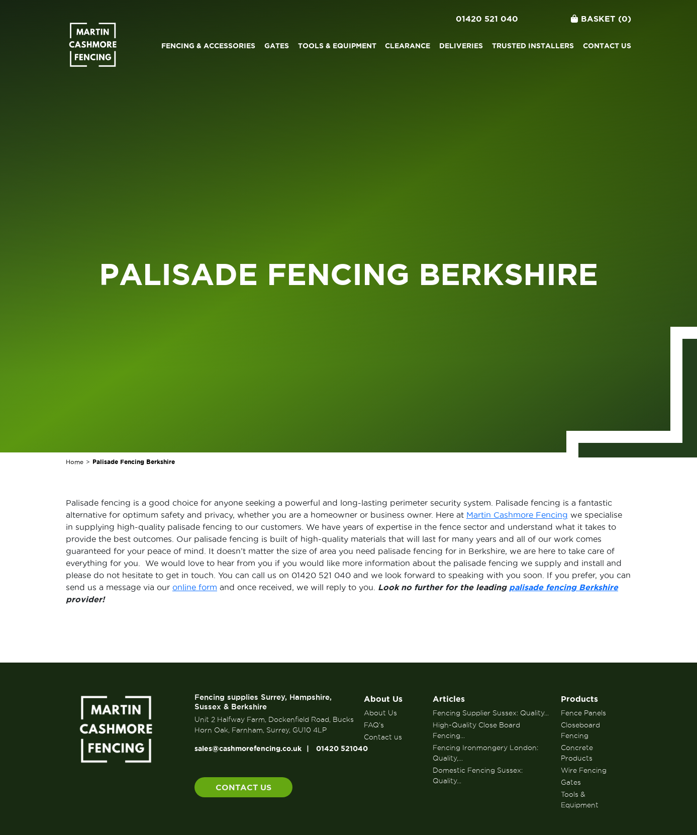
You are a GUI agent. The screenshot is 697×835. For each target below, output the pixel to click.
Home (74, 461)
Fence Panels (583, 713)
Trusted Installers (533, 46)
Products (579, 698)
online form (194, 587)
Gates (276, 46)
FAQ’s (374, 725)
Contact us (607, 46)
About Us (383, 698)
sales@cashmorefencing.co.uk (248, 749)
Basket (601, 19)
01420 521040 (342, 749)
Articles (449, 698)
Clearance (407, 46)
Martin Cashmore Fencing (517, 514)
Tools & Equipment (337, 46)
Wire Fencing (584, 770)
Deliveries (461, 46)
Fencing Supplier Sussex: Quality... (491, 713)
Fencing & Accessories (208, 46)
